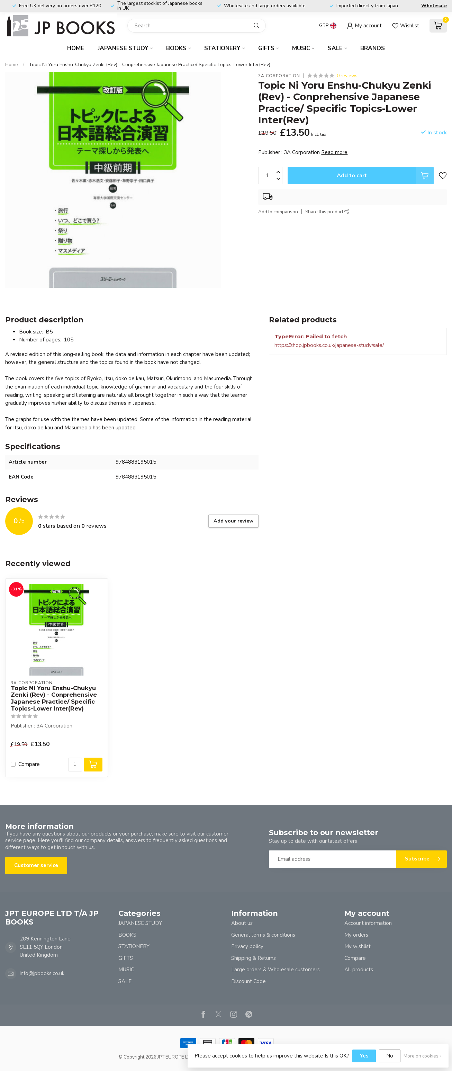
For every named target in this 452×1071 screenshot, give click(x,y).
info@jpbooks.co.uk (42, 973)
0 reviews (347, 75)
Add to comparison (278, 211)
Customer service (36, 865)
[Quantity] (75, 764)
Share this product (327, 211)
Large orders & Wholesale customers (275, 969)
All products (358, 969)
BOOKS (176, 48)
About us (242, 923)
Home (75, 48)
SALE (335, 48)
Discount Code (248, 981)
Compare (29, 764)
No (389, 1055)
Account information (368, 923)
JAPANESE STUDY (123, 48)
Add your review (233, 521)
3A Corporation (279, 76)
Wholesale (434, 5)
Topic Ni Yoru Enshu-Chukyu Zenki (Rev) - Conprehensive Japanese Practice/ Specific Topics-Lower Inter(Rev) (149, 64)
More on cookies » (423, 1056)
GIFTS (266, 48)
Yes (364, 1055)
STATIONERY (222, 48)
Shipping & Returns (253, 958)
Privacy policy (247, 946)
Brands (372, 48)
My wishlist (357, 946)
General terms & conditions (263, 934)
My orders (356, 934)
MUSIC (301, 48)
